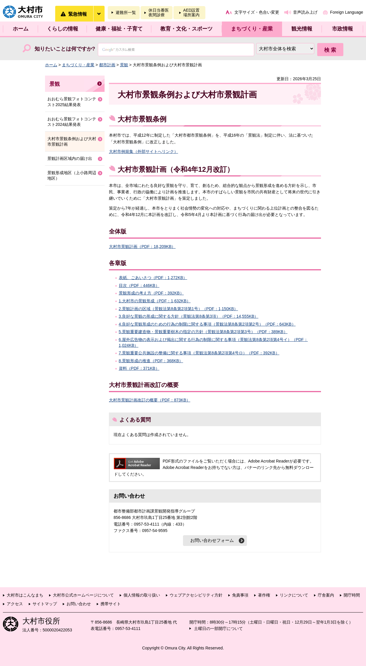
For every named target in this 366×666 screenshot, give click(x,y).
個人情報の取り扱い (141, 595)
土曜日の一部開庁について (218, 628)
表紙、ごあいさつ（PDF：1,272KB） (153, 277)
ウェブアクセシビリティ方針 (196, 595)
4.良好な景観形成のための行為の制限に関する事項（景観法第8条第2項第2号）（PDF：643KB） (207, 324)
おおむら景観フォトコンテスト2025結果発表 (71, 102)
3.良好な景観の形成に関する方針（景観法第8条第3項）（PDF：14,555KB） (189, 316)
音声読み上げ (305, 12)
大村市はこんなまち (25, 595)
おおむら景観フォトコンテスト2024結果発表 (71, 122)
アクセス (15, 603)
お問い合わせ (79, 603)
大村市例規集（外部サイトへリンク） (143, 151)
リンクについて (294, 595)
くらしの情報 (62, 29)
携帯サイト (111, 603)
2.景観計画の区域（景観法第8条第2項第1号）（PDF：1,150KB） (178, 308)
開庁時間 (352, 595)
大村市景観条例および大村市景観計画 (71, 141)
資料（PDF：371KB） (139, 368)
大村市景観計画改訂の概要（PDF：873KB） (149, 400)
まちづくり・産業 (252, 29)
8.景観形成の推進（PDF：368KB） (151, 360)
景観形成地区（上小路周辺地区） (71, 175)
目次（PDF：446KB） (139, 285)
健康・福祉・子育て (119, 29)
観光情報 (301, 29)
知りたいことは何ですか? (65, 49)
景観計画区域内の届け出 (69, 158)
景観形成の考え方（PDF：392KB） (151, 293)
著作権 (264, 595)
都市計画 (107, 65)
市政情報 (342, 29)
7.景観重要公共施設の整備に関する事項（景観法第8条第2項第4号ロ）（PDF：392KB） (199, 353)
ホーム (20, 29)
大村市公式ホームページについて (83, 595)
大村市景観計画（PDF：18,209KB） (142, 246)
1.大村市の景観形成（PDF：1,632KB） (155, 301)
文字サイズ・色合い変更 (256, 12)
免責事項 (240, 595)
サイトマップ (45, 603)
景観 (124, 65)
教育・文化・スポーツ (186, 29)
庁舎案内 (326, 595)
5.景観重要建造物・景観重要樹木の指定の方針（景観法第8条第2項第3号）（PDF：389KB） (203, 331)
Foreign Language (346, 12)
